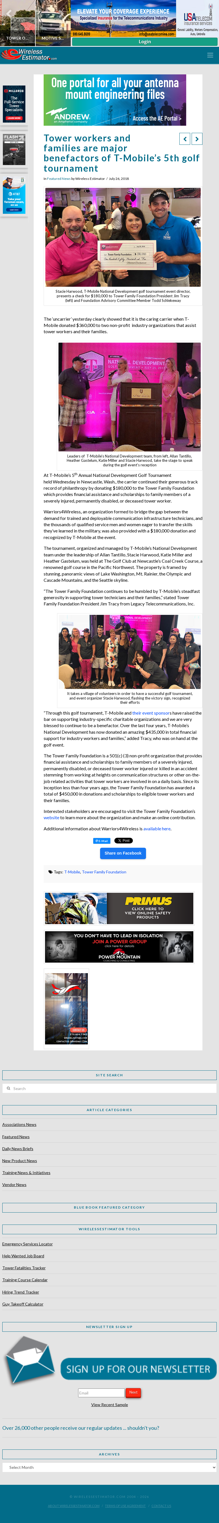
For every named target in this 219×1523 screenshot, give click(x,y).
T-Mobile (72, 871)
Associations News (19, 1124)
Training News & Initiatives (26, 1172)
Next (133, 1392)
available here (157, 828)
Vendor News (14, 1184)
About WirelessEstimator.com (74, 1506)
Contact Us (161, 1506)
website (52, 817)
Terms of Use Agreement (125, 1506)
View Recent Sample (109, 1404)
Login (145, 41)
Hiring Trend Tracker (20, 1292)
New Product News (19, 1160)
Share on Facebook (123, 853)
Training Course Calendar (25, 1279)
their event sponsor (151, 712)
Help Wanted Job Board (23, 1255)
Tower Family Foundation (104, 871)
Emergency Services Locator (27, 1243)
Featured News (59, 178)
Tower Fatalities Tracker (24, 1267)
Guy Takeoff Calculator (22, 1304)
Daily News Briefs (17, 1148)
